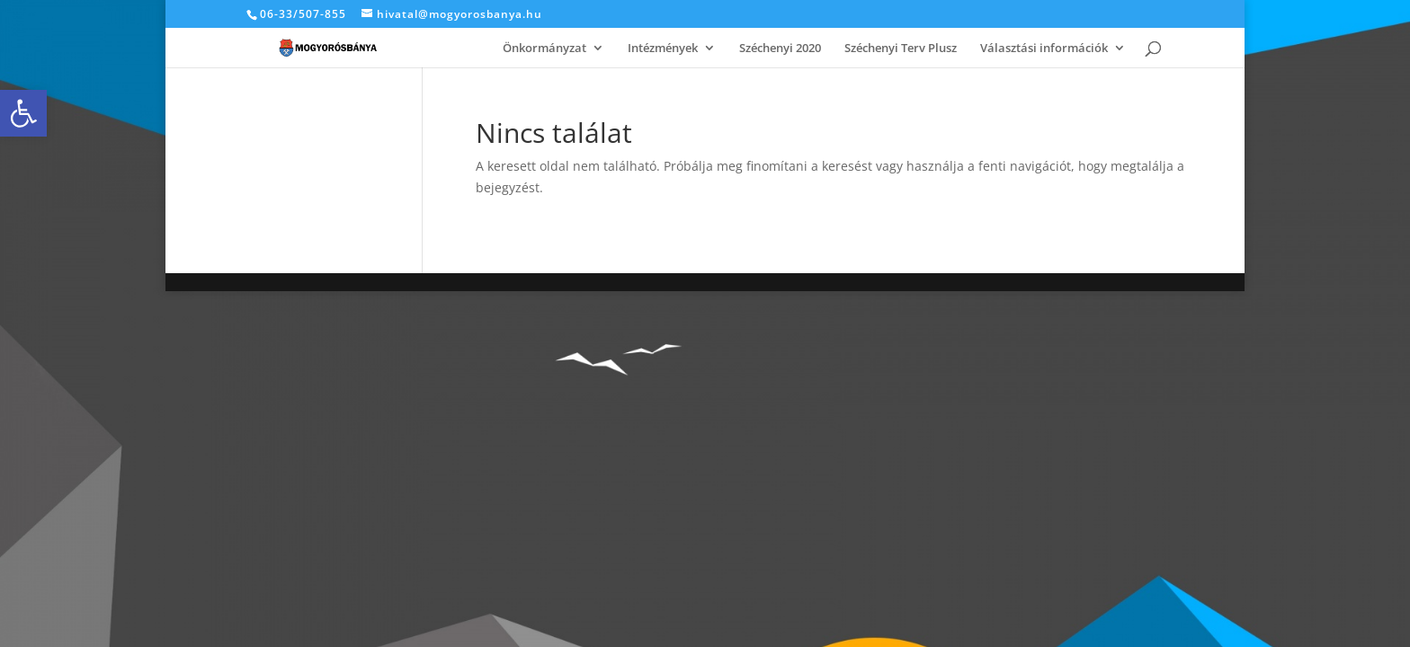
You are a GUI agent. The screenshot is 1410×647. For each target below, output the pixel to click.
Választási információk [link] (1044, 48)
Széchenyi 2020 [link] (780, 48)
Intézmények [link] (663, 48)
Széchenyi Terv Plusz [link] (900, 48)
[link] (23, 113)
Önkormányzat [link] (544, 48)
